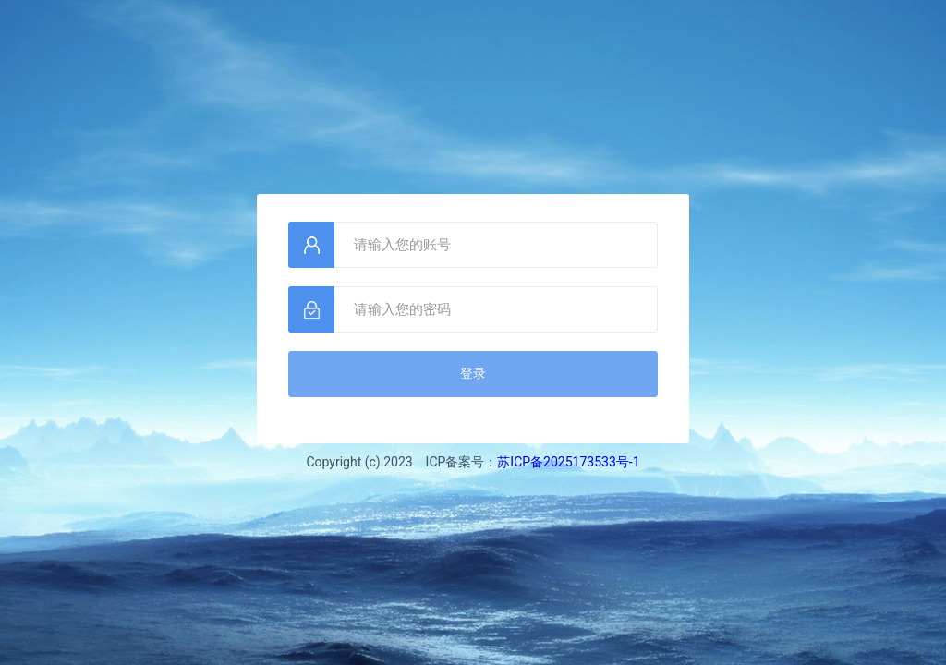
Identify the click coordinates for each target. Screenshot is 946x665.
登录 (473, 373)
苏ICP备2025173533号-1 (568, 461)
